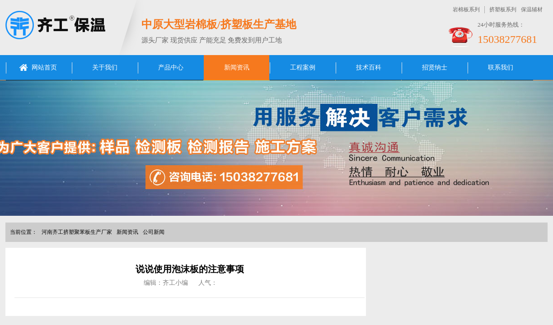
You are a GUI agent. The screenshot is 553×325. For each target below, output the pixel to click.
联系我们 (500, 67)
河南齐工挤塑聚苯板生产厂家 (77, 232)
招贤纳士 (434, 67)
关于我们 (104, 67)
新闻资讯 (236, 67)
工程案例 (302, 67)
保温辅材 (532, 9)
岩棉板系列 (466, 9)
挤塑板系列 (502, 9)
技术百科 (368, 67)
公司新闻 (153, 232)
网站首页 (44, 67)
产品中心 (170, 67)
